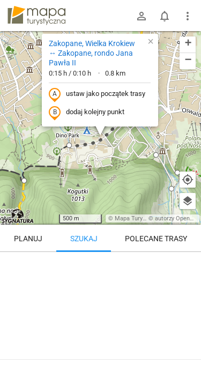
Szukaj (84, 238)
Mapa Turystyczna (139, 218)
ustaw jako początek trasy (97, 94)
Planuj (28, 238)
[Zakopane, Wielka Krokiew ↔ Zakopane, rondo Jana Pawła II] (100, 297)
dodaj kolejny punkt (86, 112)
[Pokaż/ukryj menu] (187, 16)
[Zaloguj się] (141, 16)
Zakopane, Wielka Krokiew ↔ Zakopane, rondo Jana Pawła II (92, 53)
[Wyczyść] (187, 263)
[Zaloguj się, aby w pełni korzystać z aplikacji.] (187, 356)
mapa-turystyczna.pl (36, 15)
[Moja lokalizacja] (188, 180)
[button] (24, 180)
